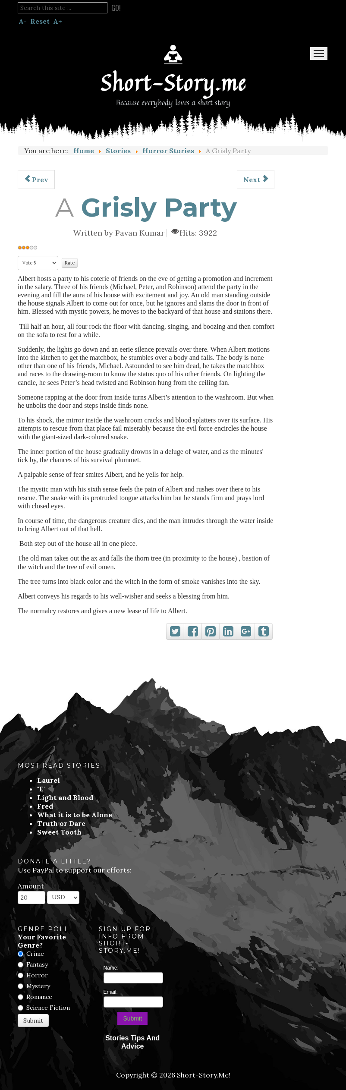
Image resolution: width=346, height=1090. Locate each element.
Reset (40, 21)
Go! (116, 8)
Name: (111, 968)
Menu (318, 53)
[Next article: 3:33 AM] (255, 179)
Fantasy (37, 964)
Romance (39, 997)
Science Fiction (48, 1007)
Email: (111, 992)
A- (23, 21)
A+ (57, 21)
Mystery (38, 986)
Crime (35, 954)
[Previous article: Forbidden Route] (36, 179)
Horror (37, 975)
